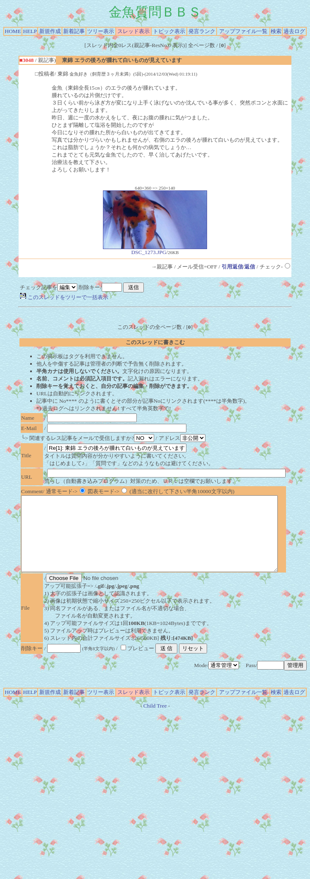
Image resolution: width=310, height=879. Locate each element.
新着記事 (74, 31)
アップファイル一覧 (243, 31)
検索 (276, 31)
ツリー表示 (100, 31)
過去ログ (294, 31)
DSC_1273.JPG (155, 249)
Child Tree (155, 720)
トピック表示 (169, 31)
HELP (30, 31)
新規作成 (50, 31)
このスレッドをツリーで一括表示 (64, 297)
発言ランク (201, 31)
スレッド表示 (133, 31)
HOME (13, 31)
